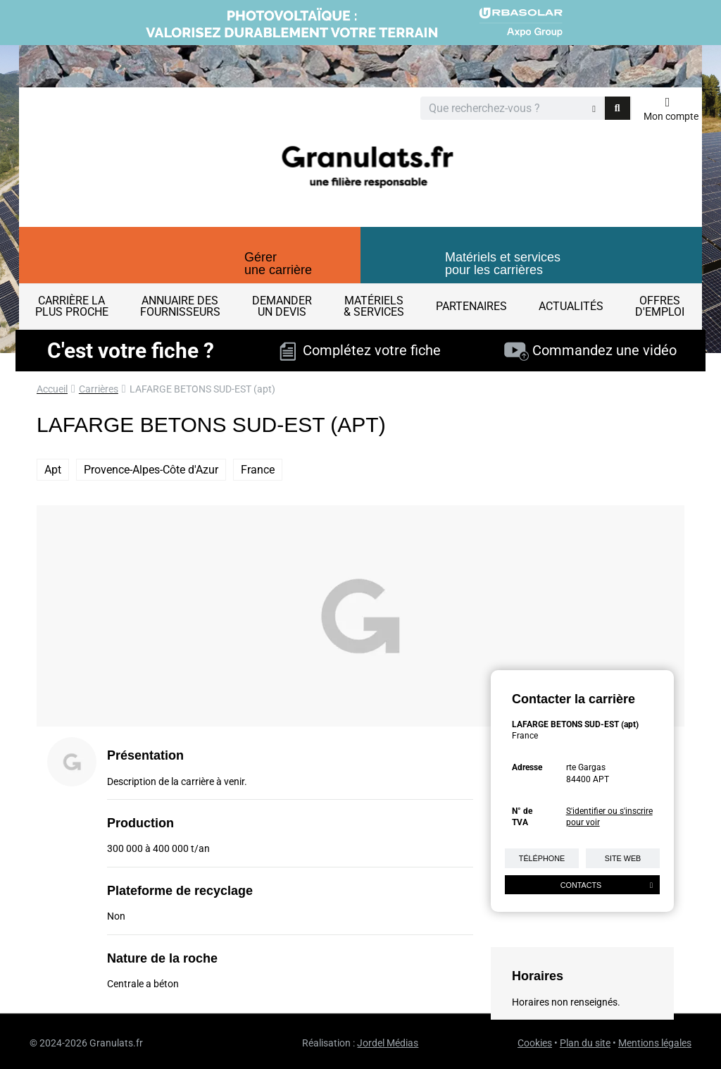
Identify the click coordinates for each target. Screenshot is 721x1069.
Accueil (52, 389)
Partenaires (471, 306)
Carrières (98, 389)
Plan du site (585, 1043)
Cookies (535, 1043)
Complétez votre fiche (360, 350)
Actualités (571, 306)
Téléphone (542, 858)
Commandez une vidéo (590, 350)
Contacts (606, 885)
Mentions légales (654, 1043)
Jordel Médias (387, 1043)
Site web (623, 858)
